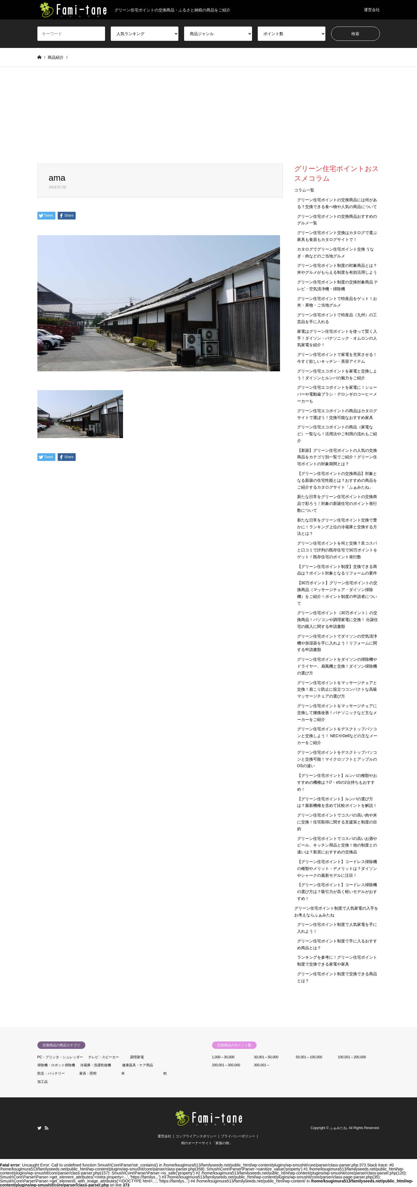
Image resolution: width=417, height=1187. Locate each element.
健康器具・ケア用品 (137, 1065)
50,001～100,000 (309, 1057)
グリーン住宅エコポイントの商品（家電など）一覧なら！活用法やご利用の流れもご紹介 (337, 434)
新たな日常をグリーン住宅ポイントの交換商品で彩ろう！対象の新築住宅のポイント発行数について (337, 503)
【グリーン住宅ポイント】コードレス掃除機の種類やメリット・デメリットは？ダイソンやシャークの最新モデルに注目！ (337, 868)
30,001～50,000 (266, 1057)
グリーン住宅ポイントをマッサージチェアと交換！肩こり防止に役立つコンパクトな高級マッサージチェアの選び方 (337, 689)
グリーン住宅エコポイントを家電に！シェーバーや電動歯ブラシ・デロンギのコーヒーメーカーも (337, 394)
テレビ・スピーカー (103, 1057)
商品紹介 (56, 57)
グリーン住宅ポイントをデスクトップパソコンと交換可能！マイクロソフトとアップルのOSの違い (337, 759)
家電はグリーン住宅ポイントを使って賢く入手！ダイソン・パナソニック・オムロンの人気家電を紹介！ (337, 338)
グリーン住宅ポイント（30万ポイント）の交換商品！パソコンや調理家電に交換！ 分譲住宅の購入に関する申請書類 (337, 619)
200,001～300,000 (226, 1065)
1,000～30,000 (223, 1057)
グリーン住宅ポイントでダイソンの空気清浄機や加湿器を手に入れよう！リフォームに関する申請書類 (337, 643)
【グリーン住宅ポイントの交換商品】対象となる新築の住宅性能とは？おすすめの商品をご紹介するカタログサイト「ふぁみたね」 (337, 480)
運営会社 (372, 9)
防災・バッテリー (51, 1073)
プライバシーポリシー (238, 1136)
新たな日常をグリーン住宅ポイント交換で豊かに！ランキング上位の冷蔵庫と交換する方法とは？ (337, 527)
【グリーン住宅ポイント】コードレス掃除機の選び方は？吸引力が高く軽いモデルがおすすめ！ (337, 891)
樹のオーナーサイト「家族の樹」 (207, 1143)
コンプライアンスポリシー (196, 1136)
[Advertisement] (208, 121)
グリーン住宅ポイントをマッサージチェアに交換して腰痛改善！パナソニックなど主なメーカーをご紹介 (337, 713)
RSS (47, 1128)
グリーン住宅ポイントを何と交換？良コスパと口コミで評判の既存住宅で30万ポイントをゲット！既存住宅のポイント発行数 (337, 550)
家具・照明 (87, 1073)
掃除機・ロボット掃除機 (56, 1065)
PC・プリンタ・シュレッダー (60, 1057)
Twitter (39, 1128)
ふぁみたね (338, 1128)
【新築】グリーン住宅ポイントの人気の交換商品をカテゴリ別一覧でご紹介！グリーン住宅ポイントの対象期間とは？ (337, 457)
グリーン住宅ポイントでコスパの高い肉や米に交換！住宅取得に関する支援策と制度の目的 (337, 822)
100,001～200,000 (352, 1057)
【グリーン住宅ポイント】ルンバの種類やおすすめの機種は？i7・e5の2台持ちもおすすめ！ (337, 782)
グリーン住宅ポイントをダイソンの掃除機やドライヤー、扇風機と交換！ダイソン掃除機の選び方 (337, 666)
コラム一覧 (304, 190)
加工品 (42, 1082)
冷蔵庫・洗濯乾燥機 (95, 1065)
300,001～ (262, 1065)
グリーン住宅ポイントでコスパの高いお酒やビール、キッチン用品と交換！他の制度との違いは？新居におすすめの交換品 (337, 845)
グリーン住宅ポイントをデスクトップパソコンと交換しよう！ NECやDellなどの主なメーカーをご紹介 (337, 736)
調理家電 (137, 1057)
